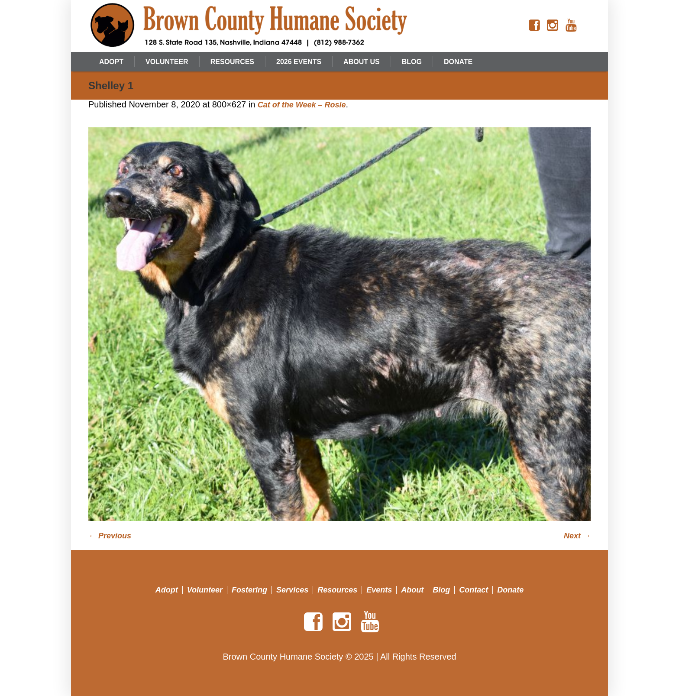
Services (292, 590)
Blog (441, 590)
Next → (577, 535)
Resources (337, 590)
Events (379, 590)
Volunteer (205, 590)
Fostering (249, 590)
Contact (473, 590)
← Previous (109, 535)
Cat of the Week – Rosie (302, 104)
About (412, 590)
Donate (510, 590)
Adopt (166, 590)
